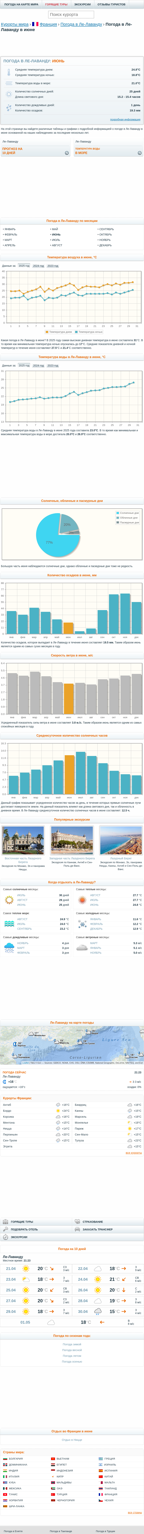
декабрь (105, 245)
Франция (48, 24)
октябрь (105, 234)
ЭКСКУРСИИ (82, 4)
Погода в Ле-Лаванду (81, 24)
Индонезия (65, 1470)
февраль (11, 234)
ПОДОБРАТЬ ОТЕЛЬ (24, 1229)
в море (87, 151)
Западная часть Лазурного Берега (72, 858)
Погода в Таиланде (61, 1531)
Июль (21, 895)
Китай (109, 1476)
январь (10, 229)
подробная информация (125, 119)
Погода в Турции (105, 1531)
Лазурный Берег (121, 858)
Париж (79, 1128)
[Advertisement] (72, 49)
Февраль (96, 924)
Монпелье (81, 1122)
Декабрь (96, 928)
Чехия (109, 1500)
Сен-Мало (81, 1134)
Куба (12, 1482)
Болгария (16, 1458)
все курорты (134, 1152)
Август (22, 900)
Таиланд (111, 1488)
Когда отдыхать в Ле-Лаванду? (72, 882)
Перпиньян (10, 1134)
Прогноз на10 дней (12, 151)
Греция (110, 1458)
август (57, 245)
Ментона (9, 1122)
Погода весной (72, 1350)
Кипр (60, 1476)
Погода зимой (72, 1344)
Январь (95, 919)
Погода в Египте (13, 1531)
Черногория (66, 1500)
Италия (14, 1476)
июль (56, 239)
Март (21, 947)
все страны (135, 1512)
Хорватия (16, 1500)
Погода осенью (72, 1361)
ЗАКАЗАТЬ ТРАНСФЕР (98, 1229)
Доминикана (18, 1464)
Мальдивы (64, 1482)
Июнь (21, 904)
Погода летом (72, 1355)
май (55, 229)
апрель (10, 245)
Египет (62, 1464)
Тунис (13, 1494)
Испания (111, 1470)
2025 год (24, 265)
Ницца (7, 1128)
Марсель (81, 1116)
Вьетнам (63, 1458)
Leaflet (25, 1063)
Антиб (7, 1104)
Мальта (110, 1482)
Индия (13, 1470)
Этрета (7, 1146)
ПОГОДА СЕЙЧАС (14, 1072)
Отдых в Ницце (72, 1439)
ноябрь (105, 239)
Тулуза (79, 1140)
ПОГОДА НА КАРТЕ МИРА (21, 4)
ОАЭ (60, 1488)
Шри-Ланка (16, 1506)
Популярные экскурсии (72, 819)
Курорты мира (15, 24)
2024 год (38, 265)
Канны (79, 1110)
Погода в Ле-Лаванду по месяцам (71, 220)
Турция (62, 1494)
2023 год (53, 265)
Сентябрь (24, 928)
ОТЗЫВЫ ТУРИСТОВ (111, 4)
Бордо (7, 1110)
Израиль (110, 1464)
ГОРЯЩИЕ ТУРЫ (56, 4)
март (8, 239)
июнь (56, 234)
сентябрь (106, 229)
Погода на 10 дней (72, 1249)
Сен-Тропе (10, 1140)
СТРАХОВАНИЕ (93, 1221)
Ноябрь (23, 943)
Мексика (15, 1488)
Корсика (8, 1116)
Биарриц (80, 1104)
